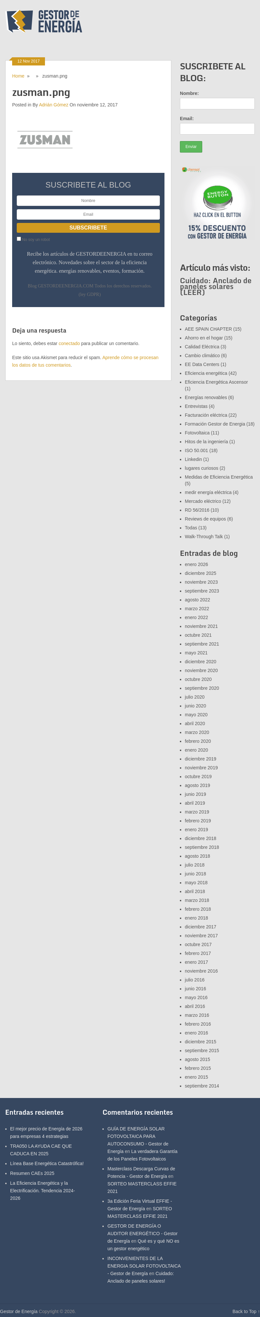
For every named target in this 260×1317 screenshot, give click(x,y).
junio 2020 (195, 705)
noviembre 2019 (201, 767)
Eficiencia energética (206, 373)
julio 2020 (195, 697)
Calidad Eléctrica (202, 346)
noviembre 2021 (201, 626)
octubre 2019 (198, 776)
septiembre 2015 (202, 1050)
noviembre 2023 (201, 582)
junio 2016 (195, 988)
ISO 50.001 (196, 450)
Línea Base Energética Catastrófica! (47, 1163)
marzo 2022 (197, 608)
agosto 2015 (197, 1059)
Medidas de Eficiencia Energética (219, 477)
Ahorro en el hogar (204, 337)
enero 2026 (196, 564)
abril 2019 (195, 803)
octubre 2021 (198, 635)
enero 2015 (196, 1077)
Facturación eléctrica (206, 415)
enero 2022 (196, 617)
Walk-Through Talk (204, 536)
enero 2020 (196, 750)
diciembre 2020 (200, 661)
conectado (69, 343)
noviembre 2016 (201, 971)
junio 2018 (195, 873)
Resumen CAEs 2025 (32, 1173)
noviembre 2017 (201, 935)
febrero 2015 (198, 1068)
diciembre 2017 (200, 926)
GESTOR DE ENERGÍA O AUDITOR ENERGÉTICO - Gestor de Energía (142, 1233)
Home (18, 76)
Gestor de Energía (18, 1311)
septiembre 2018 (202, 847)
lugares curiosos (201, 468)
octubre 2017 (198, 944)
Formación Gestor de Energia (215, 424)
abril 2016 (195, 1006)
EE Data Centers (202, 364)
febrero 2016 (198, 1024)
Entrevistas (196, 406)
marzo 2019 (197, 811)
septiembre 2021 (202, 644)
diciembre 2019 (200, 758)
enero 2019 (196, 829)
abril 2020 (195, 723)
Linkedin (193, 459)
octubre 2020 (198, 679)
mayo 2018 (196, 882)
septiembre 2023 (202, 591)
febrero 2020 (198, 741)
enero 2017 (196, 962)
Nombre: (189, 93)
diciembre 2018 (200, 838)
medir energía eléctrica (208, 492)
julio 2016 (195, 979)
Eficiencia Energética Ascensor (216, 382)
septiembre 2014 (202, 1085)
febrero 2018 (198, 909)
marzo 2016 (197, 1015)
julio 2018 (195, 865)
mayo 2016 (196, 997)
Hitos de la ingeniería (206, 441)
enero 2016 (196, 1032)
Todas (191, 527)
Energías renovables (206, 397)
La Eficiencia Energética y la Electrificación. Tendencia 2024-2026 (42, 1190)
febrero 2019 (198, 820)
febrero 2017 (198, 953)
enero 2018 (196, 918)
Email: (187, 118)
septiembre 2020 (202, 688)
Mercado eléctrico (203, 501)
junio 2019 (195, 794)
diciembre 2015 (200, 1041)
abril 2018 (195, 891)
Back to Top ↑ (246, 1311)
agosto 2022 (197, 599)
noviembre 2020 (201, 670)
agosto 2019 (197, 785)
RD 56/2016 (197, 510)
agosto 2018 (197, 856)
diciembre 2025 (200, 573)
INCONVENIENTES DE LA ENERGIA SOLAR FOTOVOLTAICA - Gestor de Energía (144, 1266)
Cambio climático (202, 355)
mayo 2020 (196, 714)
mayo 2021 (196, 652)
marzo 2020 (197, 732)
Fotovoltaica (197, 432)
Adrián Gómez (53, 104)
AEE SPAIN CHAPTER (208, 329)
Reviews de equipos (205, 518)
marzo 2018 (197, 900)
